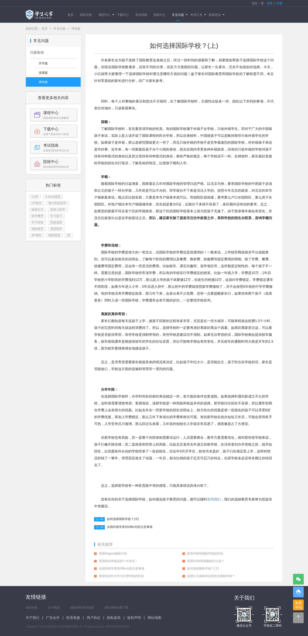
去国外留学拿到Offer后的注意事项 (130, 527)
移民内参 (32, 607)
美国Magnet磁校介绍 (113, 553)
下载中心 (123, 15)
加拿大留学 (57, 209)
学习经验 (37, 222)
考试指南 (141, 15)
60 (69, 235)
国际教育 (37, 229)
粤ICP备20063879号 (117, 626)
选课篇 (43, 72)
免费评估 (298, 605)
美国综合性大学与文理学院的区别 (121, 576)
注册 (279, 3)
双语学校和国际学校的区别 (205, 553)
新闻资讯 (216, 15)
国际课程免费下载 (116, 607)
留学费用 (37, 216)
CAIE (34, 196)
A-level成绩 (53, 196)
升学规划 (54, 607)
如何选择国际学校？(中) (123, 519)
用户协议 (93, 617)
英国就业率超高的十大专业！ (118, 561)
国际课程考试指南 (82, 607)
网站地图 (154, 617)
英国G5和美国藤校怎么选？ (205, 561)
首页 (71, 15)
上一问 (99, 519)
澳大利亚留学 (57, 203)
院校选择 (56, 222)
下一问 (99, 527)
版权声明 (134, 617)
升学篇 (43, 63)
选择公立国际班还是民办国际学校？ (211, 576)
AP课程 (36, 235)
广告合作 (53, 617)
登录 (270, 3)
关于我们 (32, 617)
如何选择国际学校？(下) (203, 568)
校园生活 (37, 209)
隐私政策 (114, 617)
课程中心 (106, 15)
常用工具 (198, 15)
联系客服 (73, 617)
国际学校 (86, 15)
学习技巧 (56, 216)
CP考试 (36, 203)
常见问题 (179, 15)
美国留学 (56, 229)
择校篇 (43, 82)
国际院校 (54, 235)
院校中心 (160, 15)
